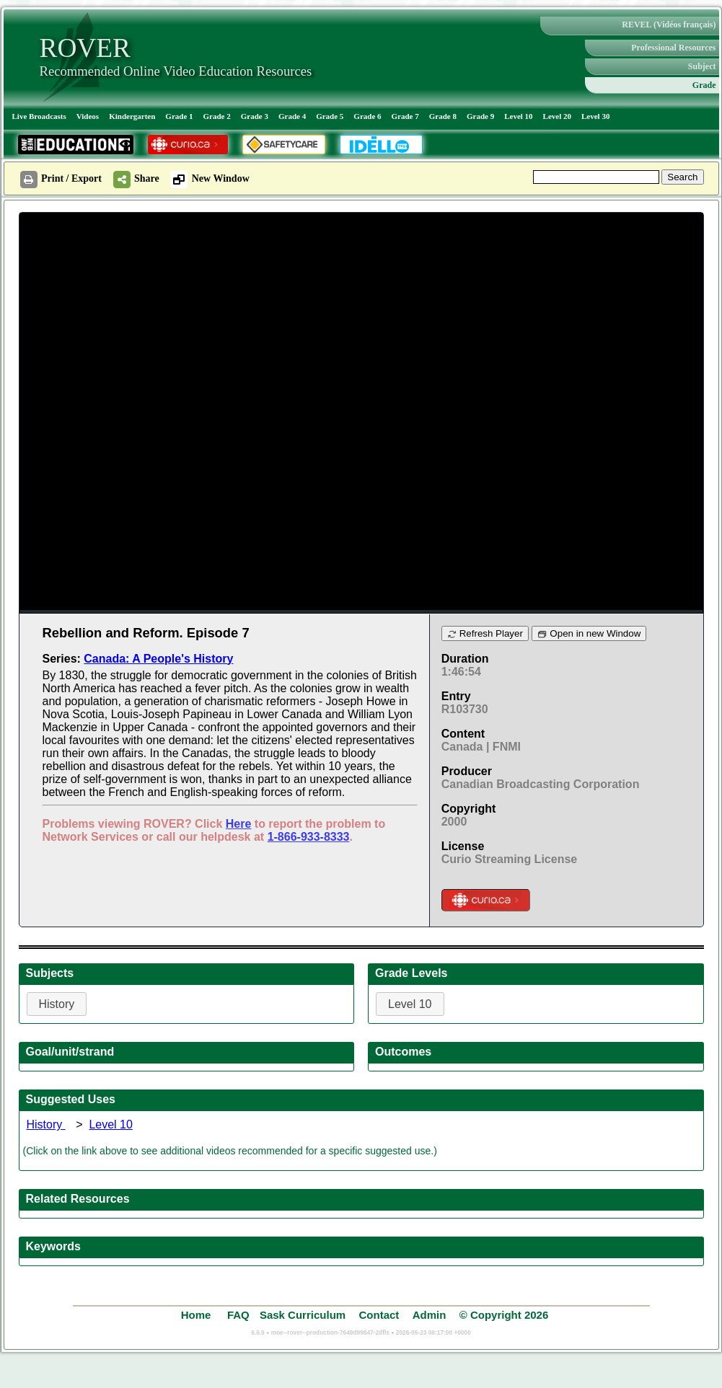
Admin (429, 1315)
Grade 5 (329, 116)
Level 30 (595, 116)
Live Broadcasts (39, 116)
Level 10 (518, 116)
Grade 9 (480, 116)
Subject (702, 66)
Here (239, 824)
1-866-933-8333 (309, 837)
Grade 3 (254, 116)
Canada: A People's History (158, 659)
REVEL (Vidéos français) (669, 24)
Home (197, 1315)
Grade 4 (292, 116)
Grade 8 (443, 116)
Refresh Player (485, 633)
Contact (378, 1315)
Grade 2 (217, 116)
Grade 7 (405, 116)
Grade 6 (367, 116)
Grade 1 (179, 116)
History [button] (57, 1004)
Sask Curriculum (302, 1315)
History (46, 1124)
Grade (704, 85)
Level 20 (557, 116)
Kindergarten (132, 116)
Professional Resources (673, 48)
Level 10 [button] (410, 1004)
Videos (87, 116)
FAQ (238, 1315)
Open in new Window (588, 633)
